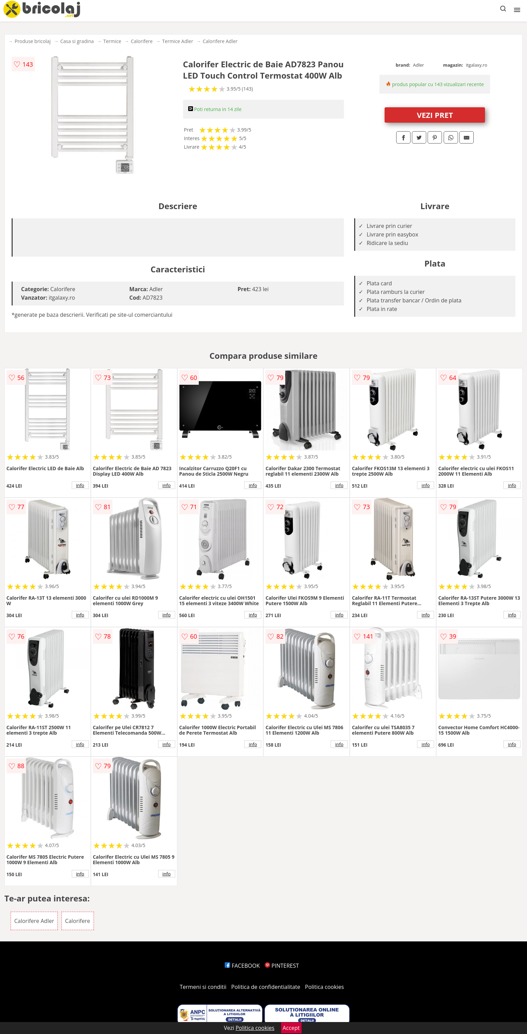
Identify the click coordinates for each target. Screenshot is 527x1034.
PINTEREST (282, 965)
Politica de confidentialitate (265, 987)
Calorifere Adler (220, 41)
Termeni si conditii (203, 987)
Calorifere (142, 41)
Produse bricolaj (33, 41)
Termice (112, 41)
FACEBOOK (242, 965)
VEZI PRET (435, 115)
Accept (291, 1028)
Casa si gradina (77, 41)
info (80, 485)
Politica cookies (324, 987)
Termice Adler (177, 41)
